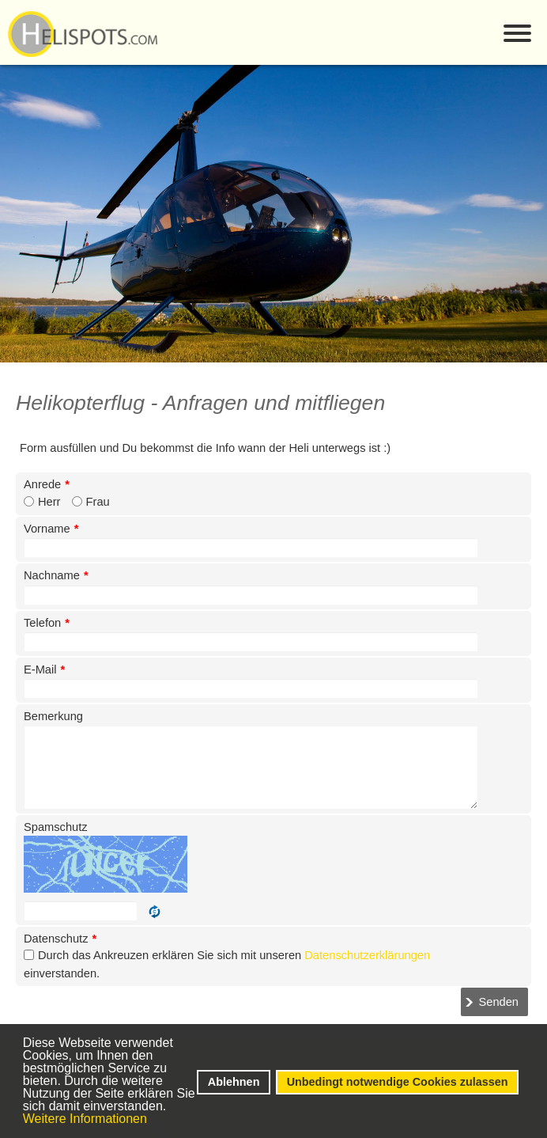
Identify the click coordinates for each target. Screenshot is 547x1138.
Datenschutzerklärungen (367, 955)
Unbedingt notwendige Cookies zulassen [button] (397, 1081)
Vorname (51, 528)
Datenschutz (60, 938)
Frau (98, 501)
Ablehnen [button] (234, 1081)
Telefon (47, 622)
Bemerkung (53, 716)
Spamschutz (56, 827)
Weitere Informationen (85, 1118)
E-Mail (44, 669)
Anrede (47, 484)
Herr (49, 501)
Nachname (56, 575)
